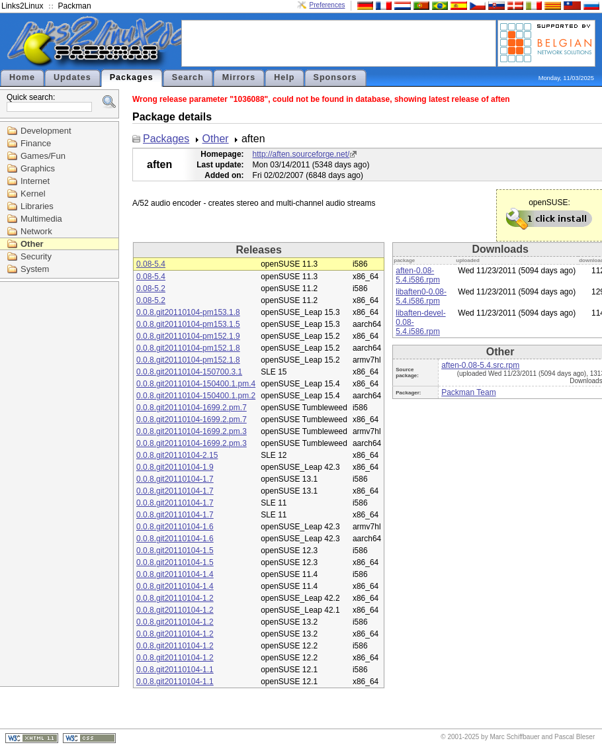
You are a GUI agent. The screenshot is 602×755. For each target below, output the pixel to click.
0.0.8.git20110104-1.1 (175, 669)
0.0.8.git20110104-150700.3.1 (189, 372)
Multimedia (41, 219)
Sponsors (335, 77)
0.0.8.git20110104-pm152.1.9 (188, 336)
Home (22, 77)
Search (188, 77)
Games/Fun (43, 156)
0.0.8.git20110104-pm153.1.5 (188, 324)
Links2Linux (22, 6)
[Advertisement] (339, 42)
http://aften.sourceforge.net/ (301, 154)
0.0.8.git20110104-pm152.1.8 (188, 348)
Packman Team (468, 392)
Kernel (33, 194)
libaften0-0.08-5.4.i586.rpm (421, 296)
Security (36, 256)
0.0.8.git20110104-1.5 (175, 550)
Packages (131, 77)
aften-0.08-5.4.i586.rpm (418, 275)
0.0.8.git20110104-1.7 (175, 479)
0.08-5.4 (150, 264)
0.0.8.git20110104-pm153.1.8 (188, 312)
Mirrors (238, 77)
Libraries (37, 206)
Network (36, 231)
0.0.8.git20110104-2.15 (177, 455)
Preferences (327, 5)
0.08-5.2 (150, 288)
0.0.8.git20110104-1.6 (175, 526)
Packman (74, 6)
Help (284, 77)
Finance (36, 143)
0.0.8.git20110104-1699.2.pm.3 (191, 431)
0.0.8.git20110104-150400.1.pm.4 (195, 383)
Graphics (38, 168)
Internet (35, 181)
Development (46, 131)
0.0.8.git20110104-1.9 (175, 467)
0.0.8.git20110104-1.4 (175, 574)
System (35, 269)
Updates (72, 77)
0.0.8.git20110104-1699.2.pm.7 (191, 407)
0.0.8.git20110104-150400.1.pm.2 (195, 395)
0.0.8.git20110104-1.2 (175, 598)
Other (32, 244)
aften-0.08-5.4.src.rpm (480, 365)
